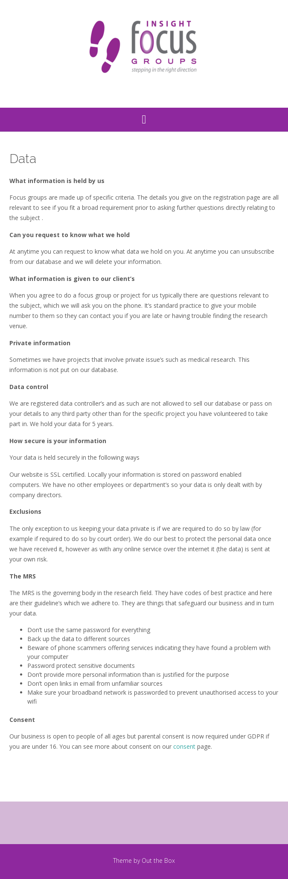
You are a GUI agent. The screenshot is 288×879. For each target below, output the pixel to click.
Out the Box (158, 860)
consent (184, 746)
